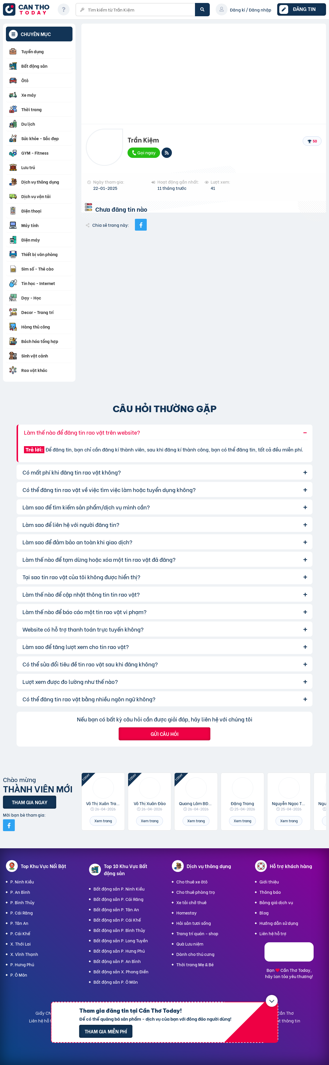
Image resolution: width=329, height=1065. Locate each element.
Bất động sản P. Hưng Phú (119, 951)
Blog (264, 912)
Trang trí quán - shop (197, 933)
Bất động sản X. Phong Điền (121, 971)
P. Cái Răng (21, 912)
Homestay (186, 912)
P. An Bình (20, 892)
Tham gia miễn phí (106, 1031)
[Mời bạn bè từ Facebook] (9, 825)
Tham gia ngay (29, 802)
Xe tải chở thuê (191, 902)
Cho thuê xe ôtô (191, 881)
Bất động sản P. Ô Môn (115, 982)
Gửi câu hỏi (164, 733)
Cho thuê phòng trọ (195, 892)
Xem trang (103, 820)
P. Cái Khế (20, 933)
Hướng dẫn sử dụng (278, 923)
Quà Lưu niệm (189, 944)
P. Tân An (19, 923)
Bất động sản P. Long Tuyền (120, 940)
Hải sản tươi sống (193, 923)
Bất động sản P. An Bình (117, 961)
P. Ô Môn (18, 975)
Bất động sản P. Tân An (116, 909)
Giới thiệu (269, 881)
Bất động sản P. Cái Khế (117, 920)
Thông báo (270, 892)
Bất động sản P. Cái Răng (118, 899)
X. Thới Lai (20, 944)
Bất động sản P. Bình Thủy (119, 930)
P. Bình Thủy (22, 902)
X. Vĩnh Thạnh (24, 954)
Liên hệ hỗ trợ (272, 933)
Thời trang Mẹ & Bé (195, 964)
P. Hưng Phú (22, 964)
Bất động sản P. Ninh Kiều (118, 889)
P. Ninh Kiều (22, 881)
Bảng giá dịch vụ (276, 902)
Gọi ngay (143, 152)
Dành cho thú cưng (195, 954)
